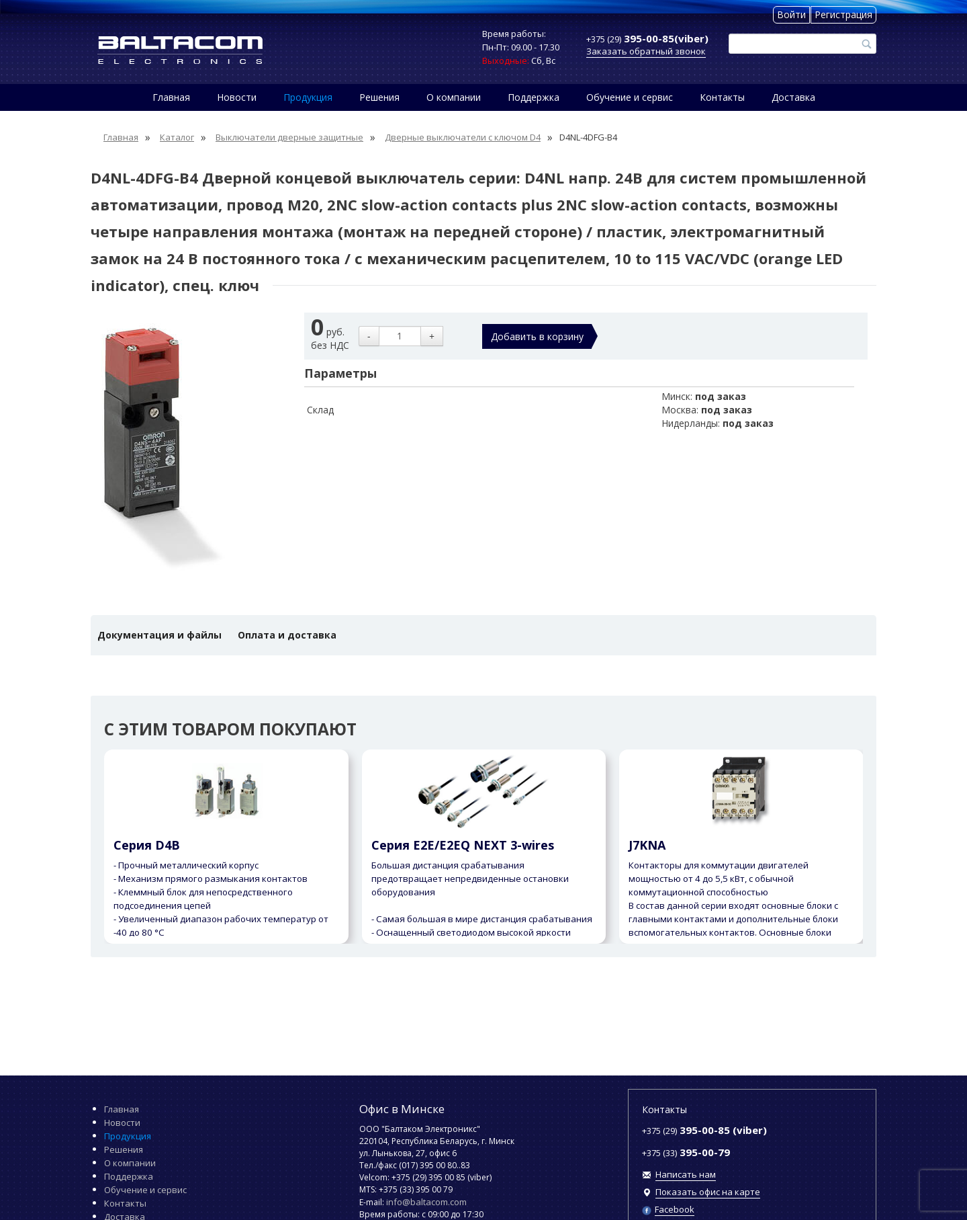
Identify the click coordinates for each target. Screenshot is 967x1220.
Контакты (722, 97)
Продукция (307, 97)
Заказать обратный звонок (646, 51)
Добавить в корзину (537, 336)
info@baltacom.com (426, 1202)
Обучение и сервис (629, 97)
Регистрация (843, 14)
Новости (237, 97)
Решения (379, 97)
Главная (171, 97)
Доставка (793, 97)
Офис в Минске (402, 1108)
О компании (453, 97)
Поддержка (533, 97)
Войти (791, 14)
